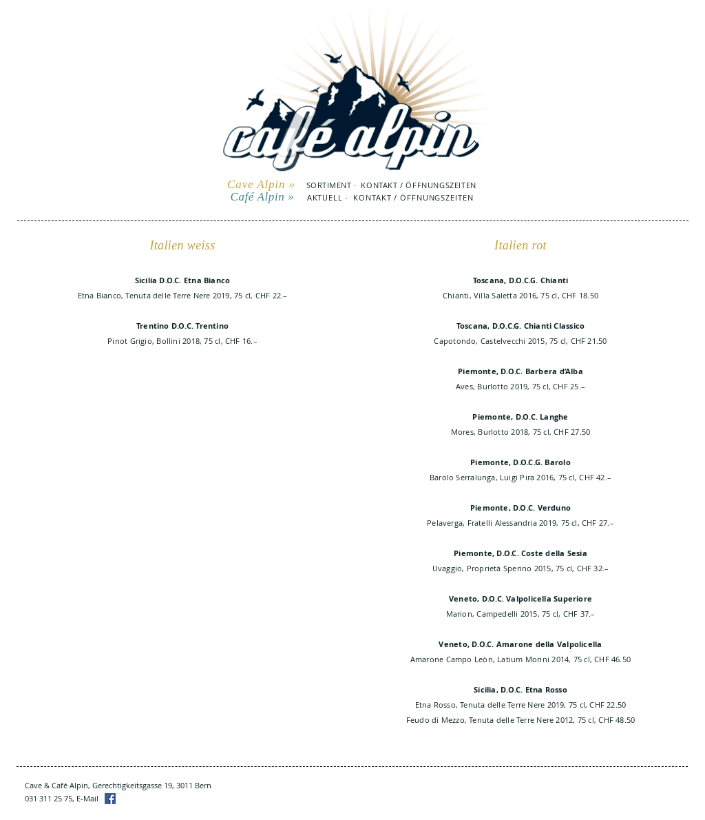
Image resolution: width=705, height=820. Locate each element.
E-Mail (87, 798)
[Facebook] (110, 798)
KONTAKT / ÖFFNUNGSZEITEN (418, 185)
